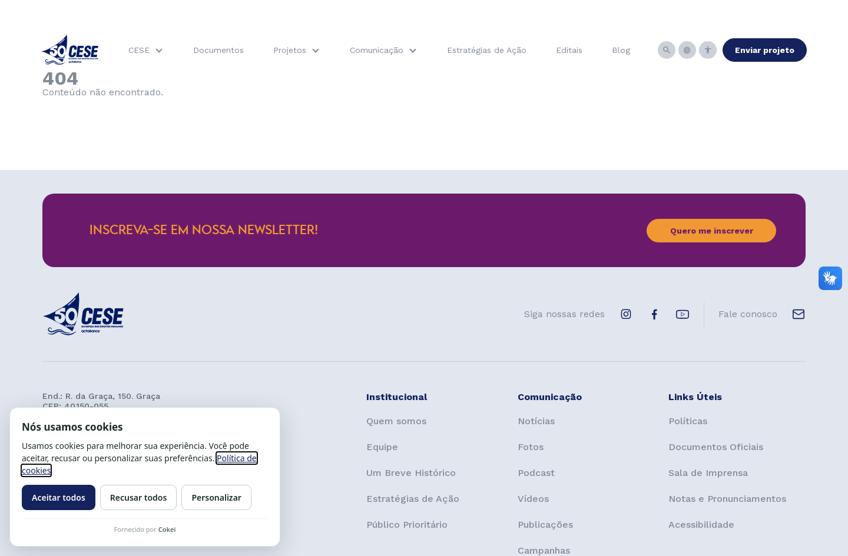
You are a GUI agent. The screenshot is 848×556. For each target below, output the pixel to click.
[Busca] (666, 50)
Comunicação (376, 50)
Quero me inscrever (711, 230)
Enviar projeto (764, 50)
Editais (569, 50)
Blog (621, 50)
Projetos (289, 50)
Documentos (218, 50)
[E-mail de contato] (798, 314)
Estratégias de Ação (486, 50)
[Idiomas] (687, 50)
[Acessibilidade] (708, 50)
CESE (139, 50)
